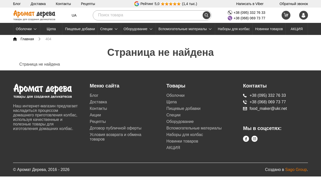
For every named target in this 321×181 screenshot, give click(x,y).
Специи (109, 29)
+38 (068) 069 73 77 (246, 18)
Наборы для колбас (234, 29)
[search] (206, 15)
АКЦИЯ (297, 29)
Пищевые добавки (80, 29)
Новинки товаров (269, 29)
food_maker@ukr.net (265, 108)
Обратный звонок (294, 4)
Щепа (51, 29)
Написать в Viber (250, 4)
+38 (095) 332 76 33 (246, 12)
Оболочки (26, 29)
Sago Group (296, 169)
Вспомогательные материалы (185, 29)
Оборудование (138, 29)
